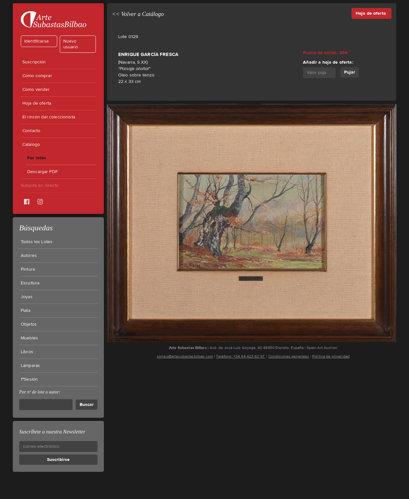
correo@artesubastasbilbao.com (185, 356)
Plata (25, 310)
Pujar (349, 72)
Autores (29, 255)
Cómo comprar (37, 75)
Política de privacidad (331, 356)
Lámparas (30, 365)
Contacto (31, 130)
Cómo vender (36, 89)
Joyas (27, 296)
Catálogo (31, 144)
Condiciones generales (288, 356)
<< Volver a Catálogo (138, 14)
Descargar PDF (42, 171)
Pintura (28, 269)
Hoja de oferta (36, 103)
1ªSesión (29, 379)
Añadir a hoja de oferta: (328, 62)
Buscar (87, 404)
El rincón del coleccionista (48, 117)
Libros (27, 351)
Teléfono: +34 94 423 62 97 (240, 356)
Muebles (29, 338)
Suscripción (34, 62)
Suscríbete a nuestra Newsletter (52, 431)
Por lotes (36, 158)
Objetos (29, 324)
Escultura (30, 283)
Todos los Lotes (36, 241)
